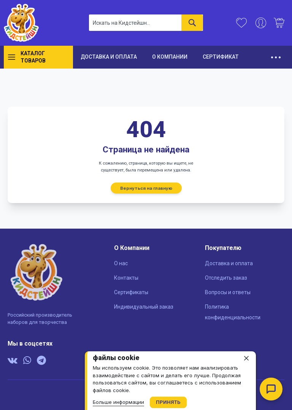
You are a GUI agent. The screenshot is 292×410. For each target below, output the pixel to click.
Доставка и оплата (229, 263)
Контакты (126, 278)
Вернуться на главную (146, 188)
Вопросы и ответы (228, 292)
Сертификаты (131, 292)
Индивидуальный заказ (143, 307)
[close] (246, 358)
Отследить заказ (226, 278)
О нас (121, 263)
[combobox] (146, 22)
